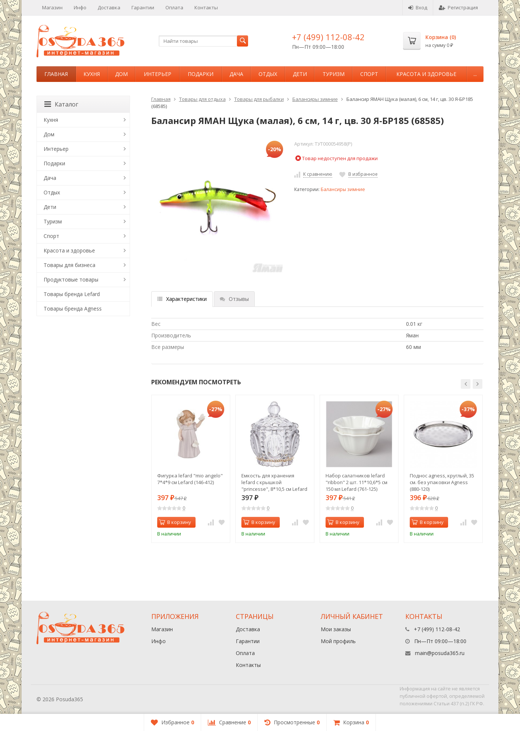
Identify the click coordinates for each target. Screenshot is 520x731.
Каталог (61, 104)
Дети (300, 73)
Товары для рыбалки (259, 99)
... (475, 73)
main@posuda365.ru (439, 653)
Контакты (206, 7)
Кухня (91, 73)
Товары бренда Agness (73, 308)
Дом (121, 73)
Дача (236, 73)
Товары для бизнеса (69, 264)
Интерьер (157, 73)
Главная (56, 73)
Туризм (334, 73)
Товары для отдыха (202, 99)
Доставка (109, 7)
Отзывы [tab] (234, 298)
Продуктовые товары (71, 279)
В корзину (175, 522)
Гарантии (142, 7)
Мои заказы (336, 629)
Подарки (200, 73)
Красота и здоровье (426, 73)
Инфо (80, 7)
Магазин (52, 7)
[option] (191, 469)
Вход (417, 7)
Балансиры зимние (315, 99)
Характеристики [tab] (182, 298)
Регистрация (458, 7)
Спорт (369, 73)
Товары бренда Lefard (72, 294)
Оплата (174, 7)
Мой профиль (338, 641)
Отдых (268, 73)
